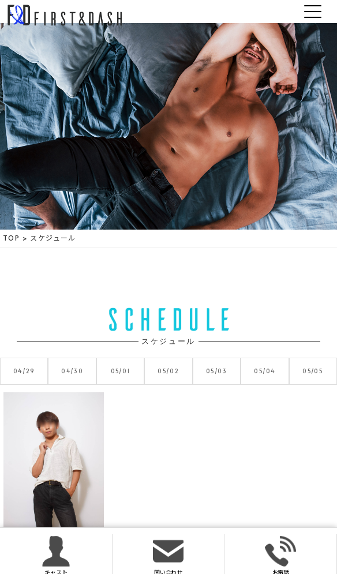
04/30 (72, 371)
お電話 (280, 555)
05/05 (312, 371)
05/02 (168, 371)
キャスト (55, 555)
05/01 (120, 371)
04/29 (24, 371)
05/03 (216, 371)
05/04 (264, 371)
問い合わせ (168, 555)
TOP (11, 237)
